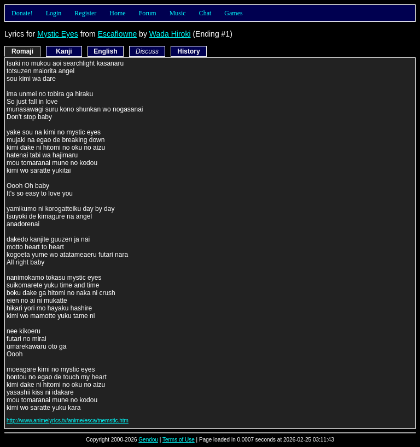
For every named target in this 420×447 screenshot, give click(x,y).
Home (117, 13)
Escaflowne (117, 34)
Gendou (148, 440)
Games (233, 13)
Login (54, 13)
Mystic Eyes (57, 34)
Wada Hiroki (170, 34)
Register (85, 13)
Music (178, 13)
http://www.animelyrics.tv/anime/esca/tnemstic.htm (68, 420)
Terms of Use (178, 440)
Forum (147, 13)
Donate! (22, 13)
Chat (205, 13)
